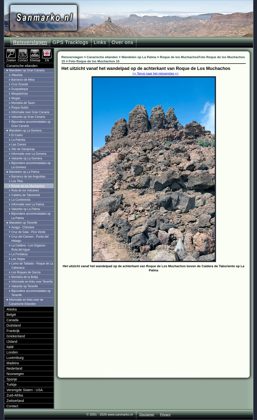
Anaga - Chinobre (22, 227)
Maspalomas (19, 93)
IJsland (12, 341)
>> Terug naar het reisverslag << (155, 73)
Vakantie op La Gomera (26, 158)
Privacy (165, 414)
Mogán (16, 98)
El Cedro (17, 135)
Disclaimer (146, 414)
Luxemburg (15, 358)
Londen (12, 352)
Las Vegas (18, 259)
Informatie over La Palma (27, 204)
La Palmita (18, 140)
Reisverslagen (30, 42)
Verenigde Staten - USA (25, 390)
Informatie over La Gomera (28, 153)
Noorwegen (15, 374)
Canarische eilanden (22, 66)
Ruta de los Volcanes (25, 190)
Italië (10, 347)
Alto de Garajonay (23, 149)
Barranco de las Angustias (28, 176)
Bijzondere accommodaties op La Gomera (31, 165)
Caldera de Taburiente (25, 195)
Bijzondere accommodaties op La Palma (31, 216)
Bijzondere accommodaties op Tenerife (31, 293)
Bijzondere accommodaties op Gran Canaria (31, 124)
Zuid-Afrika (15, 395)
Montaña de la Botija (24, 277)
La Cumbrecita (21, 199)
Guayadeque (19, 89)
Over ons (122, 42)
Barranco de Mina (23, 79)
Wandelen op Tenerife (23, 222)
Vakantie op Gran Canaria (28, 117)
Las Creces (18, 144)
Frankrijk (13, 331)
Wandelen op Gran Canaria (27, 70)
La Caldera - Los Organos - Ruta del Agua (29, 247)
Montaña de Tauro (23, 103)
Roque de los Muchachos (27, 186)
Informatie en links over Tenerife (32, 281)
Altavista (16, 75)
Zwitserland (15, 401)
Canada (13, 320)
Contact (12, 406)
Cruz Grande (19, 84)
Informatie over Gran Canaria (30, 112)
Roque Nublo (20, 107)
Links (100, 42)
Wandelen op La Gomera (25, 130)
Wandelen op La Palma (24, 172)
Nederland (14, 368)
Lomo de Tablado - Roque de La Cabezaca (32, 265)
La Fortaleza (19, 254)
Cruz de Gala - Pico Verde (28, 232)
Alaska (12, 309)
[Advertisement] (157, 310)
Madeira (13, 363)
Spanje (12, 379)
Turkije (12, 385)
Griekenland (16, 336)
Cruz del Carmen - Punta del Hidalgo (30, 239)
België (11, 315)
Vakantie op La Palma (25, 209)
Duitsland (14, 325)
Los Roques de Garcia (26, 272)
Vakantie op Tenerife (24, 286)
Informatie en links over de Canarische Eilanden (26, 302)
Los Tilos (17, 181)
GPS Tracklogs (70, 42)
